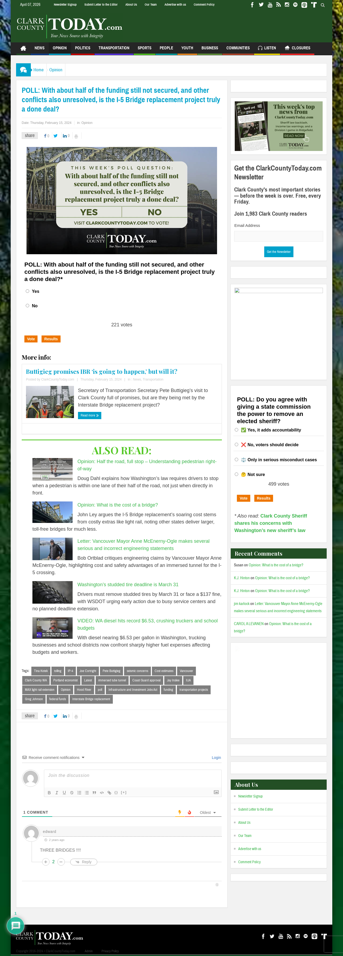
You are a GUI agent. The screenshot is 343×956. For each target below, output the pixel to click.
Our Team (151, 4)
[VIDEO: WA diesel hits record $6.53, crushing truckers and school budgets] (52, 628)
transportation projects (194, 690)
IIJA (188, 680)
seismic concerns (137, 671)
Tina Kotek (41, 671)
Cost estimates (164, 671)
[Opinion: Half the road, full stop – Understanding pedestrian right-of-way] (52, 469)
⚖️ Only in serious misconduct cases (279, 459)
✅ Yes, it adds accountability (271, 430)
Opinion (60, 50)
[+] (124, 793)
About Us (131, 4)
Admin (89, 952)
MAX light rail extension (39, 690)
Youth (187, 50)
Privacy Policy (110, 952)
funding (168, 690)
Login (216, 758)
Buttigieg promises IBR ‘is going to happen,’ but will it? (101, 371)
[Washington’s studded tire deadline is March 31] (52, 592)
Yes (35, 291)
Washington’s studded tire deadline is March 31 (127, 584)
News (40, 50)
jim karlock (241, 603)
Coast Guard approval (146, 680)
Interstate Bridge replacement (91, 700)
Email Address (247, 225)
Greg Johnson (34, 700)
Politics (82, 50)
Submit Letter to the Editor (101, 4)
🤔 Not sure (253, 474)
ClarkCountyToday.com (57, 379)
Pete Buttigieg (111, 671)
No (35, 306)
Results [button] (51, 339)
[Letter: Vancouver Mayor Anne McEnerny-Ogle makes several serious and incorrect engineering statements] (52, 549)
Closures (297, 48)
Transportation (114, 50)
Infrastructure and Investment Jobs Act (133, 690)
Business (209, 50)
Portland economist (65, 680)
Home (41, 70)
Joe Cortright (88, 671)
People (166, 50)
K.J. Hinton (242, 578)
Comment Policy (204, 4)
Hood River (84, 690)
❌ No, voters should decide (270, 444)
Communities (238, 50)
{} (116, 793)
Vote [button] (31, 339)
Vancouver (186, 671)
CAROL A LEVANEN (249, 623)
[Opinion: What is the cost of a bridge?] (52, 512)
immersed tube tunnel (112, 680)
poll (100, 690)
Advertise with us (175, 4)
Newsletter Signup (65, 4)
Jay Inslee (173, 680)
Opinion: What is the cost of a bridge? (117, 505)
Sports (144, 50)
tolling (57, 671)
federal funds (57, 700)
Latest (88, 680)
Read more (90, 415)
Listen (267, 48)
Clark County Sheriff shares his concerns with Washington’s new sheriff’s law (270, 523)
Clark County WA (36, 680)
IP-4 (70, 671)
